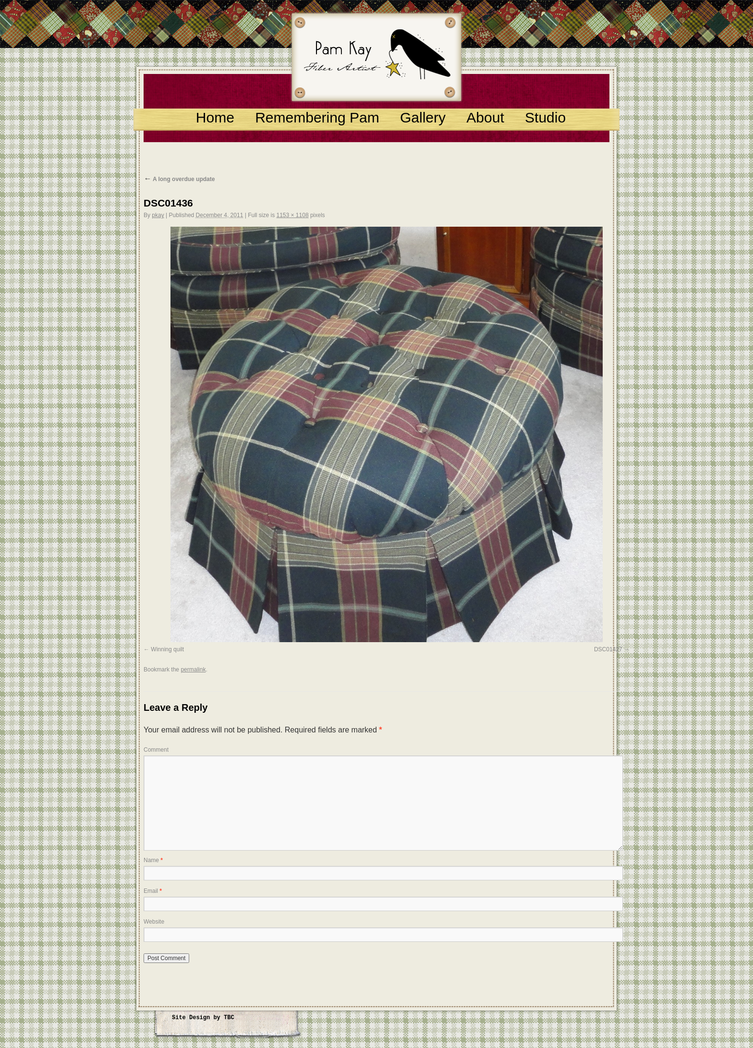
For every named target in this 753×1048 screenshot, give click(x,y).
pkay (158, 215)
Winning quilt (167, 649)
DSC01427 (608, 649)
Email (153, 891)
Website (154, 921)
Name (153, 860)
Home (215, 117)
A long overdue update (179, 179)
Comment (156, 749)
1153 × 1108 (292, 215)
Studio (545, 117)
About (485, 117)
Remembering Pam (317, 117)
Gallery (423, 117)
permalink (193, 669)
